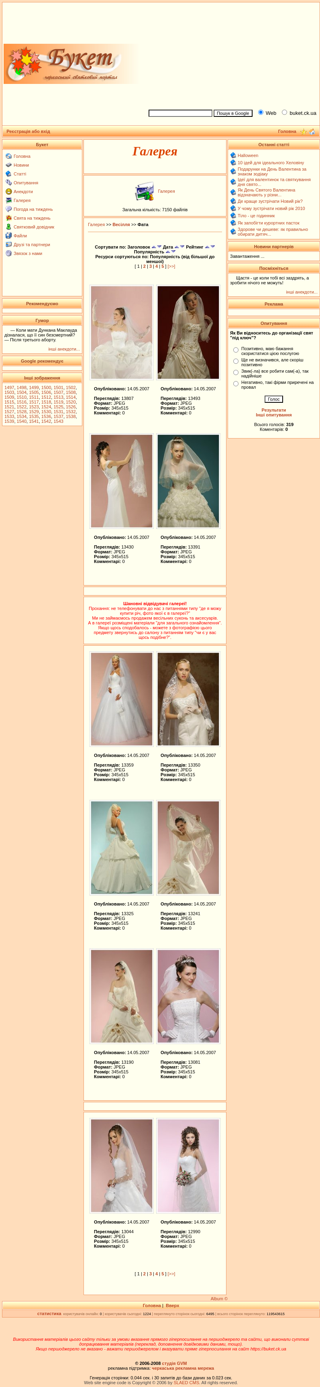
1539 (9, 421)
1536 (46, 416)
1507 (58, 392)
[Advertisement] (230, 54)
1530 (46, 411)
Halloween (248, 155)
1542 (46, 421)
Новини (21, 165)
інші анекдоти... (64, 349)
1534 (21, 416)
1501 (58, 387)
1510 (21, 397)
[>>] (171, 266)
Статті (20, 173)
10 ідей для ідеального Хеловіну (271, 162)
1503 (9, 392)
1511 (34, 397)
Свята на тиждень (32, 218)
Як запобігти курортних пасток (269, 222)
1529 (34, 411)
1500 (46, 387)
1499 (34, 387)
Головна (22, 156)
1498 (21, 387)
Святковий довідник (34, 226)
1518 (46, 402)
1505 (34, 392)
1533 (9, 416)
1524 (46, 406)
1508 (70, 392)
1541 (34, 421)
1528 (21, 411)
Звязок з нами (28, 253)
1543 (58, 421)
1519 (58, 402)
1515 (9, 402)
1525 (58, 406)
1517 (34, 402)
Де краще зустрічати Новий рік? (270, 201)
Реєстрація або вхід (28, 131)
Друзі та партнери (32, 244)
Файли (20, 235)
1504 (21, 392)
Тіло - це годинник (256, 215)
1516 (21, 402)
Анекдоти (23, 191)
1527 (9, 411)
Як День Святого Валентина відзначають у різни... (266, 192)
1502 (70, 387)
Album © (219, 1298)
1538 (70, 416)
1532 (70, 411)
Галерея (22, 200)
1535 (34, 416)
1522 (21, 406)
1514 (70, 397)
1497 (9, 387)
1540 (21, 421)
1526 (70, 406)
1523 (34, 406)
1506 (46, 392)
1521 (9, 406)
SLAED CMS (186, 1382)
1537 (58, 416)
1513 (58, 397)
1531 (58, 411)
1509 (9, 397)
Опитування (26, 182)
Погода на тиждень (33, 209)
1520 (70, 402)
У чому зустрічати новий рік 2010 (271, 208)
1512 (46, 397)
